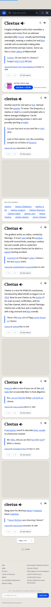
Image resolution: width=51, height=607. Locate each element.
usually (42, 430)
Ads (3, 565)
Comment (11, 258)
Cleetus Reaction (37, 210)
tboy (14, 148)
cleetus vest (29, 213)
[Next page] (31, 540)
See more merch (40, 87)
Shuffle (25, 549)
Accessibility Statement (11, 580)
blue (43, 40)
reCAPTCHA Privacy (34, 574)
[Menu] (47, 13)
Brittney (18, 520)
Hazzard (32, 142)
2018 (6, 297)
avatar (39, 297)
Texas (20, 37)
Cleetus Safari (14, 213)
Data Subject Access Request (38, 571)
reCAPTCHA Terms (34, 577)
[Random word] (36, 12)
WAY (30, 61)
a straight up (37, 398)
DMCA (4, 577)
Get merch (25, 75)
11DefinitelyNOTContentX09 (23, 267)
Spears (29, 510)
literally (21, 398)
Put (8, 128)
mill (42, 388)
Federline (14, 514)
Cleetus (7, 67)
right (42, 128)
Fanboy (10, 57)
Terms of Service (8, 574)
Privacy (4, 571)
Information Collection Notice (38, 565)
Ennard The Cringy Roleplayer (24, 67)
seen (23, 238)
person (9, 388)
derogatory (11, 430)
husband (37, 510)
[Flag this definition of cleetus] (45, 98)
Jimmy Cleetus (39, 217)
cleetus (7, 148)
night (41, 439)
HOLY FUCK (19, 61)
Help (3, 568)
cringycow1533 (18, 407)
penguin (39, 238)
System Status (32, 568)
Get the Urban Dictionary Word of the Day (26, 591)
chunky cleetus (22, 217)
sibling (19, 51)
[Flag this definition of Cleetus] (45, 23)
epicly (17, 261)
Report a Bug (7, 583)
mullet (25, 122)
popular (16, 108)
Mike (13, 439)
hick (33, 105)
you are (14, 398)
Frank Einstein (18, 526)
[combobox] (23, 12)
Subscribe (43, 595)
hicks (6, 391)
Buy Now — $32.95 (23, 87)
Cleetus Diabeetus (23, 206)
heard (11, 520)
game (36, 317)
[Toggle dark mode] (43, 13)
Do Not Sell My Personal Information (36, 581)
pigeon (7, 252)
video (31, 258)
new (20, 317)
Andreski (16, 326)
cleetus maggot (18, 210)
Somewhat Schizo (19, 449)
